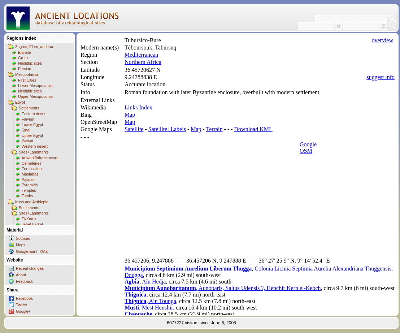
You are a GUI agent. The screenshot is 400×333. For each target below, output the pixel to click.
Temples (29, 190)
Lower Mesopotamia (35, 85)
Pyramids (30, 185)
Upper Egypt (32, 135)
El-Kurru (29, 219)
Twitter (21, 305)
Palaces (28, 179)
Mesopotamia (26, 74)
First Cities (27, 80)
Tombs (27, 196)
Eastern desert (34, 114)
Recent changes (30, 268)
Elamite (24, 52)
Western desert (35, 146)
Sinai (26, 130)
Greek (23, 58)
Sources (23, 238)
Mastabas (30, 174)
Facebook (24, 298)
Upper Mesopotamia (35, 96)
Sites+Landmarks (34, 152)
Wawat (27, 141)
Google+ (23, 311)
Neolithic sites (30, 63)
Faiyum (28, 119)
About (21, 275)
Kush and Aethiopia (31, 202)
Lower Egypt (32, 124)
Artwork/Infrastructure (40, 158)
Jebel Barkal (32, 224)
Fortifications (32, 168)
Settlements (29, 108)
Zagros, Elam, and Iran (34, 46)
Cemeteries (31, 163)
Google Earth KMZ (32, 251)
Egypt (20, 102)
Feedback (24, 281)
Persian (24, 68)
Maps (20, 245)
